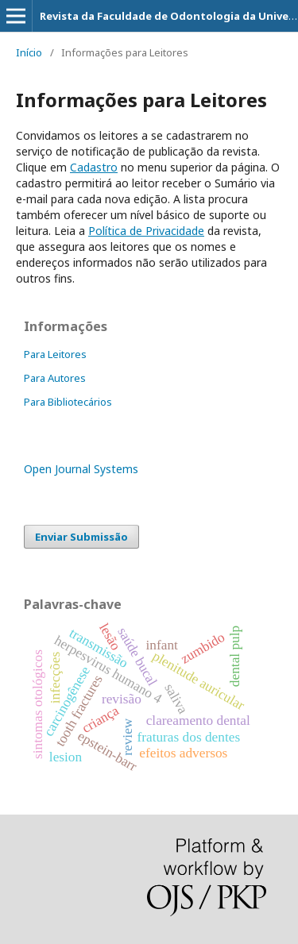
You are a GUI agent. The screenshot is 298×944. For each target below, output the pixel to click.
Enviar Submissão (81, 537)
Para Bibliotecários (68, 402)
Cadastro (94, 167)
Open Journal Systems (81, 468)
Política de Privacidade (146, 230)
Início (29, 52)
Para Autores (55, 378)
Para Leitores (55, 354)
